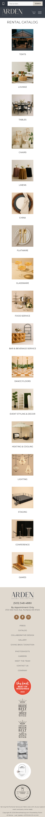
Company (22, 670)
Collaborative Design (22, 635)
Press (23, 626)
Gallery (22, 640)
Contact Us (22, 666)
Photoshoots (22, 651)
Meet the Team (22, 661)
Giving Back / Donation (22, 645)
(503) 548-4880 (22, 603)
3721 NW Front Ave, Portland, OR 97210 (22, 608)
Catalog (22, 630)
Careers (22, 656)
